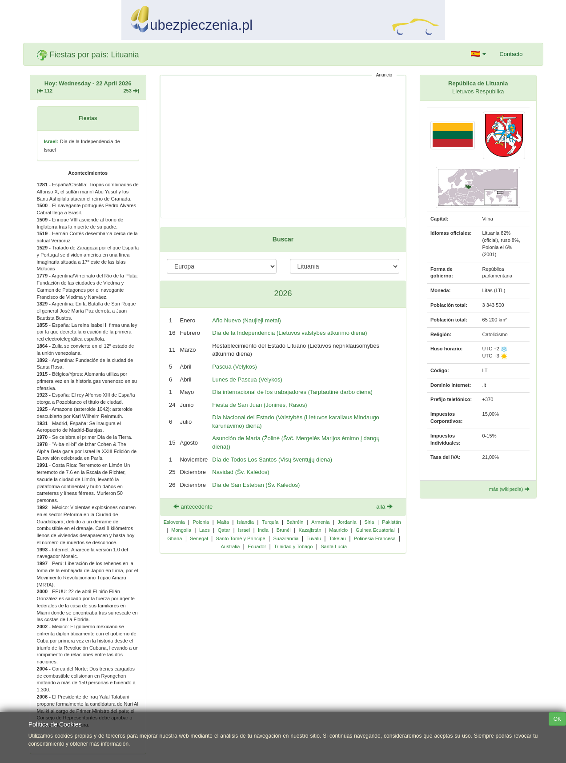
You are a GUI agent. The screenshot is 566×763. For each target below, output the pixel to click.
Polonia (201, 522)
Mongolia (181, 530)
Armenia (320, 522)
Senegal (199, 538)
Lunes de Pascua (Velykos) (247, 379)
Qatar (224, 530)
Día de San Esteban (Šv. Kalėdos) (256, 485)
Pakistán (391, 522)
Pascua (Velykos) (234, 366)
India (263, 530)
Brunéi (284, 530)
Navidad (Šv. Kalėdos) (240, 472)
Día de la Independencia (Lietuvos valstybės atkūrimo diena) (289, 332)
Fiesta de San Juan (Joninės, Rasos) (259, 405)
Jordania (346, 522)
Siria (369, 522)
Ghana (174, 538)
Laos (204, 530)
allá (384, 506)
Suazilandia (285, 538)
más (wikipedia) (509, 489)
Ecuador (257, 546)
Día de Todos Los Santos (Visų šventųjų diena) (272, 459)
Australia (230, 546)
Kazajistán (310, 530)
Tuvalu (313, 538)
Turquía (270, 522)
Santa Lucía (334, 546)
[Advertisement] (283, 146)
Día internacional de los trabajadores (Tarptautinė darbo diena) (292, 392)
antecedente (193, 506)
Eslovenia (174, 522)
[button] (478, 54)
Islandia (245, 522)
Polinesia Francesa (375, 538)
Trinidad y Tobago (293, 546)
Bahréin (294, 522)
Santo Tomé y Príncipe (240, 538)
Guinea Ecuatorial (375, 530)
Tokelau (337, 538)
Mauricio (338, 530)
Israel (244, 530)
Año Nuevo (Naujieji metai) (246, 320)
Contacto (510, 54)
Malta (223, 522)
